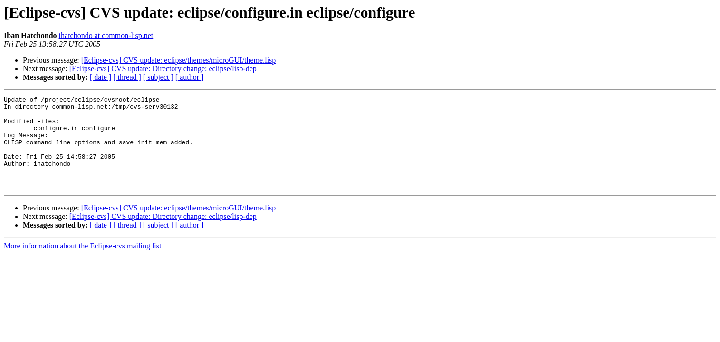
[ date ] (100, 77)
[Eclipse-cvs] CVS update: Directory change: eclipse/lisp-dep (163, 69)
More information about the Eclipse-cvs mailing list (82, 264)
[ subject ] (158, 77)
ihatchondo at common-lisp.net (106, 35)
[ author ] (189, 77)
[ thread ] (127, 77)
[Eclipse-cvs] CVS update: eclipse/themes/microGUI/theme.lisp (178, 60)
